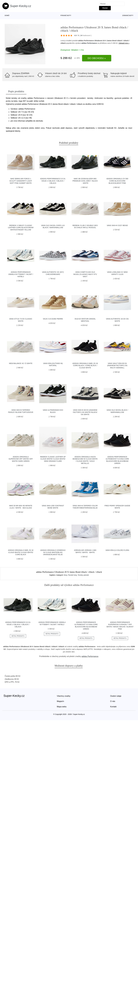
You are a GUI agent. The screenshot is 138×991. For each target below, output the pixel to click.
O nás (112, 701)
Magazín (60, 701)
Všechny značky (63, 696)
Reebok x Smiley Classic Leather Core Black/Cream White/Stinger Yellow (20, 227)
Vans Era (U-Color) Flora (117, 550)
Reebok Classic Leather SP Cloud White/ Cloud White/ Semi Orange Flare (53, 459)
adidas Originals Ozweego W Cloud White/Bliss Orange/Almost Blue (52, 552)
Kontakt (113, 707)
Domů (7, 15)
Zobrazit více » (124, 43)
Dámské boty (127, 15)
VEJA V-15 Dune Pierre (53, 319)
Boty (65, 575)
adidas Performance (89, 43)
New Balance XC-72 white (20, 363)
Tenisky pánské (83, 575)
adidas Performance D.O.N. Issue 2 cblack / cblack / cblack (53, 181)
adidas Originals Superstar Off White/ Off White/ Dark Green (21, 459)
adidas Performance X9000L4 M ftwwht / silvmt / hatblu (20, 274)
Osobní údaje (115, 696)
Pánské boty (65, 15)
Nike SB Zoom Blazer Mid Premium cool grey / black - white (85, 181)
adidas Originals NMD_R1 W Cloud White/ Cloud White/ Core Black (20, 552)
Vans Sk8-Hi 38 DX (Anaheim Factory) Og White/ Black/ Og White (85, 412)
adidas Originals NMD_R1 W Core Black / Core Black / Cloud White (85, 365)
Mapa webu (62, 707)
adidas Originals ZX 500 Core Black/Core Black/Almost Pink (117, 181)
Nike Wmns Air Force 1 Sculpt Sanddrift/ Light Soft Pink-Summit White (20, 181)
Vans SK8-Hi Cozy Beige (117, 225)
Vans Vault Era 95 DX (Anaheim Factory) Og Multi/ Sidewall (117, 365)
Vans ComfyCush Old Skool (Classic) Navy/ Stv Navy (85, 274)
